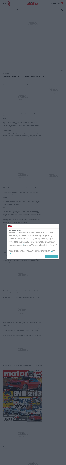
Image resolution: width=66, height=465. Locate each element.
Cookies (17, 253)
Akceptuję (51, 256)
